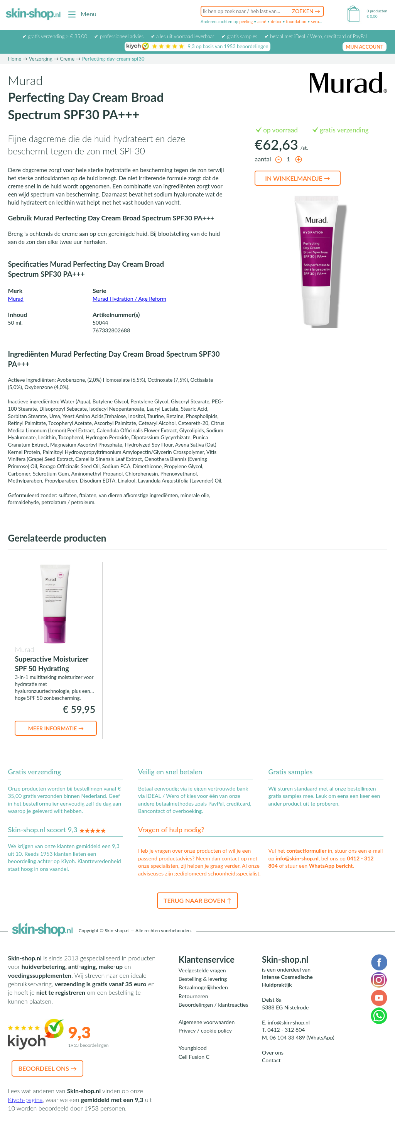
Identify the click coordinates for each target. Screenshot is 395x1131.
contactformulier (307, 850)
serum (316, 21)
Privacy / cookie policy (205, 1030)
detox (276, 21)
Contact (271, 1060)
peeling (246, 21)
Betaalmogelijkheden (203, 987)
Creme (67, 59)
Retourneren (193, 996)
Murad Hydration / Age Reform (129, 298)
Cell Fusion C (194, 1056)
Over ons (273, 1052)
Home (14, 59)
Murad (15, 298)
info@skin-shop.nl (297, 858)
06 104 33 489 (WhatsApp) (302, 1037)
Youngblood (193, 1048)
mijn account (364, 47)
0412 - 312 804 (286, 1029)
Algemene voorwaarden (207, 1022)
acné (261, 21)
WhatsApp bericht (331, 865)
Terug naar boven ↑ (197, 900)
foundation (296, 21)
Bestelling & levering (203, 978)
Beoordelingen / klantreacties (213, 1004)
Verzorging (40, 59)
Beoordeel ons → (47, 1068)
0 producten (377, 10)
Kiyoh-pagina (25, 1099)
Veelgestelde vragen (202, 970)
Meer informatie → (56, 728)
